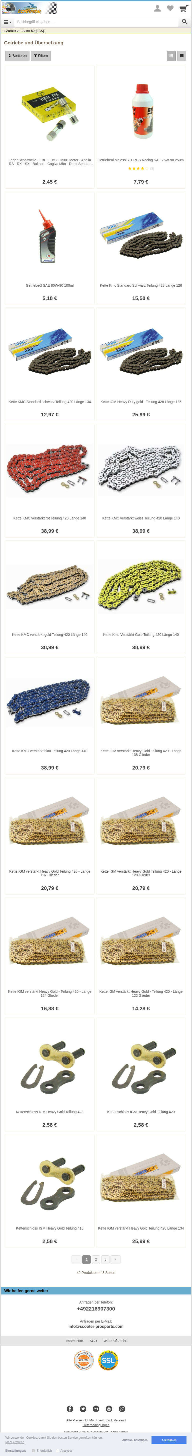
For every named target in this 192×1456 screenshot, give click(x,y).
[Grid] (171, 56)
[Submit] (185, 22)
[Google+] (122, 1409)
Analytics (66, 1450)
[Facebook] (70, 1409)
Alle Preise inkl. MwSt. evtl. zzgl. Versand (96, 1420)
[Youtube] (109, 1409)
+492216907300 (96, 1309)
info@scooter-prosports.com (96, 1326)
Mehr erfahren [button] (15, 1442)
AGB (93, 1341)
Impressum (74, 1341)
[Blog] (96, 1409)
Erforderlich (44, 1450)
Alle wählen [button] (169, 1439)
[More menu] (157, 8)
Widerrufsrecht (115, 1341)
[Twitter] (83, 1409)
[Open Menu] (7, 21)
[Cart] (184, 8)
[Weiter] (115, 1259)
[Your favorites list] (170, 8)
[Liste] (181, 56)
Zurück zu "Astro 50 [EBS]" (25, 31)
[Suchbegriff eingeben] (96, 22)
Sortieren (17, 56)
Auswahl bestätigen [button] (135, 1439)
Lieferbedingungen (96, 1425)
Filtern (41, 56)
